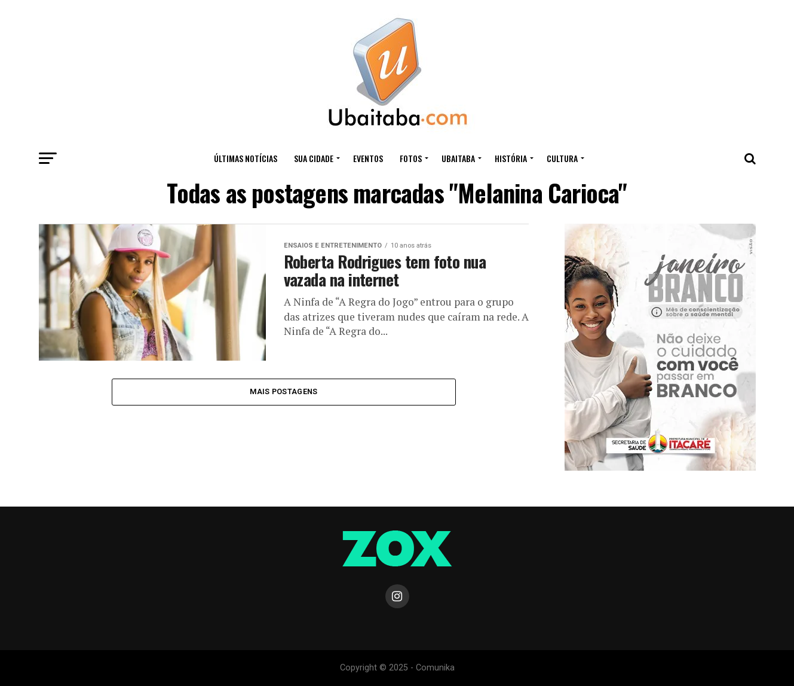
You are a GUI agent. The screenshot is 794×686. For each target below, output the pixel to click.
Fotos (411, 158)
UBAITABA (458, 158)
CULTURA (562, 158)
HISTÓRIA (511, 158)
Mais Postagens (284, 391)
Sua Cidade (313, 158)
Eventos (368, 158)
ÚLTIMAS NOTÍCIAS (245, 158)
